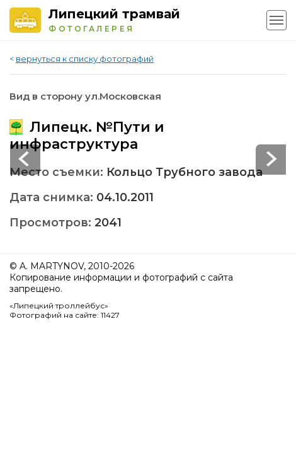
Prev (271, 159)
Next (25, 159)
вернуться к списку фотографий (85, 59)
